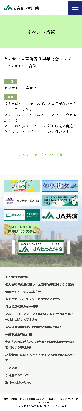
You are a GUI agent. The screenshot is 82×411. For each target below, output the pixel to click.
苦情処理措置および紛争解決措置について (33, 327)
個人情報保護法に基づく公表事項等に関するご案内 (39, 284)
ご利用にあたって (17, 375)
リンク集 (11, 368)
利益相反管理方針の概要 (21, 306)
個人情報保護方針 (17, 277)
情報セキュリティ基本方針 (23, 292)
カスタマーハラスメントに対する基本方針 (33, 299)
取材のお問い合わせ (18, 382)
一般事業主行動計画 (18, 334)
